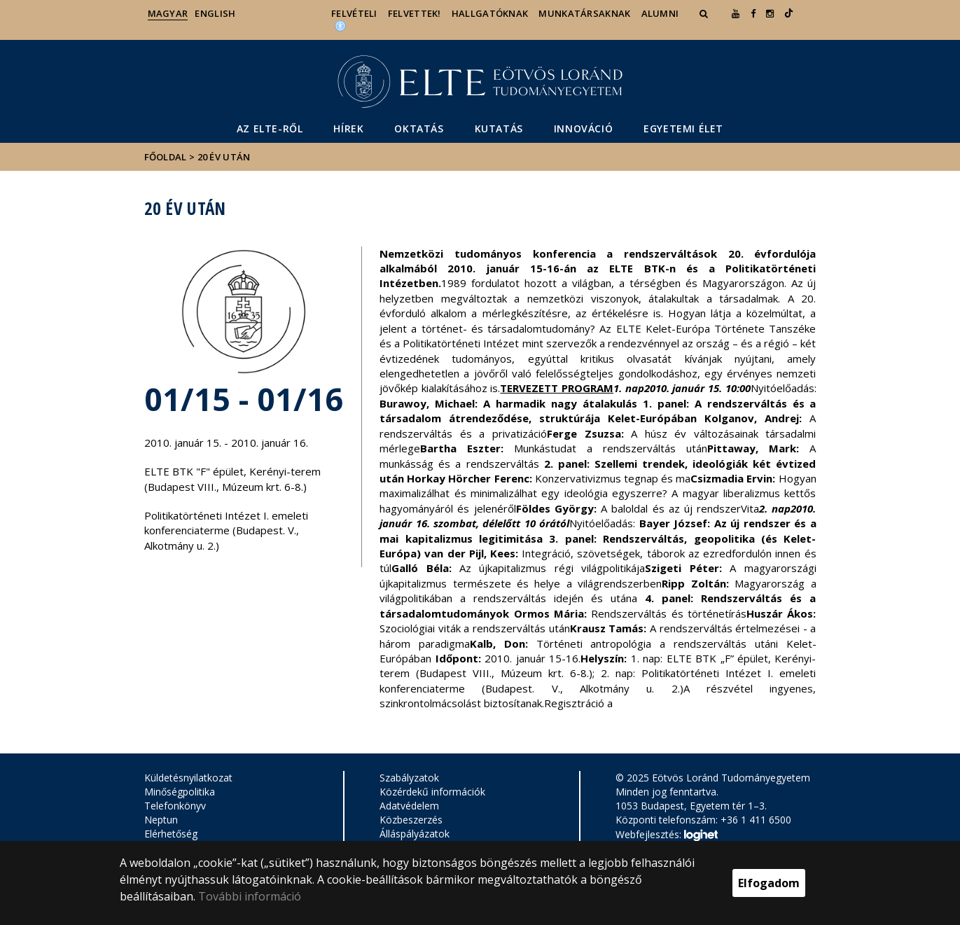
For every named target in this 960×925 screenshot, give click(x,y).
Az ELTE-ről (270, 128)
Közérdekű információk (432, 791)
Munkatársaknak (584, 13)
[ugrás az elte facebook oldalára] (753, 13)
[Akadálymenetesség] (340, 25)
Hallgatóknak (490, 13)
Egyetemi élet (683, 128)
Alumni (660, 13)
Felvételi (354, 13)
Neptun (161, 819)
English (215, 13)
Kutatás (499, 128)
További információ (249, 896)
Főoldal (166, 157)
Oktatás (418, 128)
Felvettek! (414, 13)
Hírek (348, 128)
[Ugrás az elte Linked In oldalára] (788, 13)
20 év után (224, 157)
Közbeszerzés (411, 819)
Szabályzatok (409, 777)
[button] (705, 13)
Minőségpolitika (179, 791)
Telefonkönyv (175, 805)
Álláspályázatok (415, 833)
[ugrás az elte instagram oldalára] (770, 13)
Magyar (168, 13)
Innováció (583, 128)
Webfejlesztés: (666, 835)
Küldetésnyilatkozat (188, 777)
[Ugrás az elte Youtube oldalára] (735, 13)
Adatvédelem (409, 805)
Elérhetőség (170, 833)
